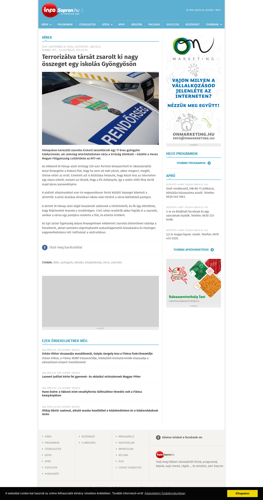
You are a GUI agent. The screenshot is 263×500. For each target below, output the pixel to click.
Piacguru (154, 25)
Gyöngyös (66, 262)
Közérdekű (192, 25)
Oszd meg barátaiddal (65, 247)
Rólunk (123, 455)
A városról (89, 443)
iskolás (78, 262)
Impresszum (126, 449)
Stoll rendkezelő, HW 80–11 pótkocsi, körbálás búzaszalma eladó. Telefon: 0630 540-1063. (190, 192)
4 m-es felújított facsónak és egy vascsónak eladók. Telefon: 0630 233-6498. (190, 215)
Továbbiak (212, 25)
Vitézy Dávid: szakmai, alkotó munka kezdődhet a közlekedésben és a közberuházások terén (100, 412)
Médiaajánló (126, 437)
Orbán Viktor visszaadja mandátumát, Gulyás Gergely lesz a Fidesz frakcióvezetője (97, 354)
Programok (65, 25)
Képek (105, 25)
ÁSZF (121, 462)
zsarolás (116, 262)
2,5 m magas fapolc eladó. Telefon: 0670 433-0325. (192, 236)
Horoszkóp (52, 474)
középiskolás (93, 262)
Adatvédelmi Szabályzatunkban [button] (164, 493)
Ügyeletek (172, 25)
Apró (121, 25)
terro (106, 262)
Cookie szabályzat (130, 468)
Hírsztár (136, 25)
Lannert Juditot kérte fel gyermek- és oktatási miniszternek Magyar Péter (91, 376)
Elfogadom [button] (242, 493)
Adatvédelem (126, 443)
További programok (191, 163)
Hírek (44, 25)
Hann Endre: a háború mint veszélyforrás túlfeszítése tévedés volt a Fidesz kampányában (92, 394)
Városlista (82, 10)
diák (56, 262)
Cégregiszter (87, 25)
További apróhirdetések (191, 249)
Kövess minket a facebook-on (182, 437)
